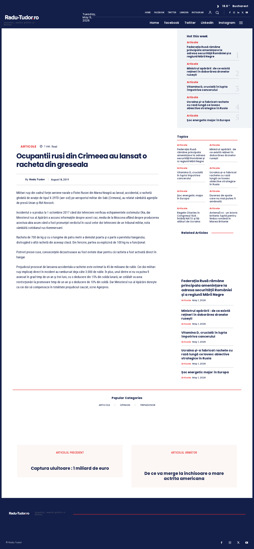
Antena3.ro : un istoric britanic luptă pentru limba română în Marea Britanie (224, 217)
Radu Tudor (37, 179)
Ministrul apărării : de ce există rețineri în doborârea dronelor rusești (208, 72)
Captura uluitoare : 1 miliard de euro (70, 468)
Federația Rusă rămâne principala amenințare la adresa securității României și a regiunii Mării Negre (209, 51)
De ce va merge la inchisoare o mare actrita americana (184, 476)
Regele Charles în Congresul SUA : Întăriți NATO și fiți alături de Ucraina (188, 217)
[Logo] (38, 513)
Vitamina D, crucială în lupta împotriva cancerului (207, 88)
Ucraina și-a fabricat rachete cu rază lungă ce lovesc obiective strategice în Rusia (208, 105)
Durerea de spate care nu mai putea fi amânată (223, 198)
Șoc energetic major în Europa (208, 120)
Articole (28, 146)
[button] (217, 12)
